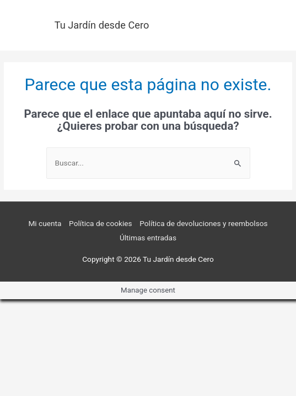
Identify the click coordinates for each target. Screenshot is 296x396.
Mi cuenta (44, 223)
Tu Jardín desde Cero (102, 25)
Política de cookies (100, 223)
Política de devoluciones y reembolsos (203, 223)
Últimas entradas (148, 237)
